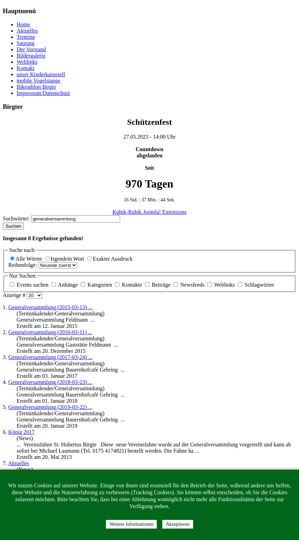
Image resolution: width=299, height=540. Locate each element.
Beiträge (158, 285)
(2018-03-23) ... (50, 382)
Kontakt (26, 68)
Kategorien (97, 285)
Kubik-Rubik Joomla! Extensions (149, 212)
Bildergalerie (31, 56)
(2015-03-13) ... (50, 307)
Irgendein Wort (65, 259)
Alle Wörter (27, 259)
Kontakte (129, 285)
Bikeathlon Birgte (36, 87)
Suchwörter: (17, 218)
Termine (26, 37)
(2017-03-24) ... (50, 357)
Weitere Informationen (131, 524)
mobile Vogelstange (38, 81)
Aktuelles (27, 31)
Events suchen (30, 285)
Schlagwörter (256, 285)
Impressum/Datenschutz (43, 93)
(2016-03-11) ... (50, 332)
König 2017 (21, 432)
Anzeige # (15, 295)
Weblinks (27, 62)
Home (23, 24)
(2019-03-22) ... (50, 407)
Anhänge (65, 285)
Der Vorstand (31, 49)
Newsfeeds (189, 285)
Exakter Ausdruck (110, 259)
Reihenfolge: (23, 265)
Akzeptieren (177, 524)
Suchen (13, 226)
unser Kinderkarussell (41, 74)
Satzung (26, 43)
